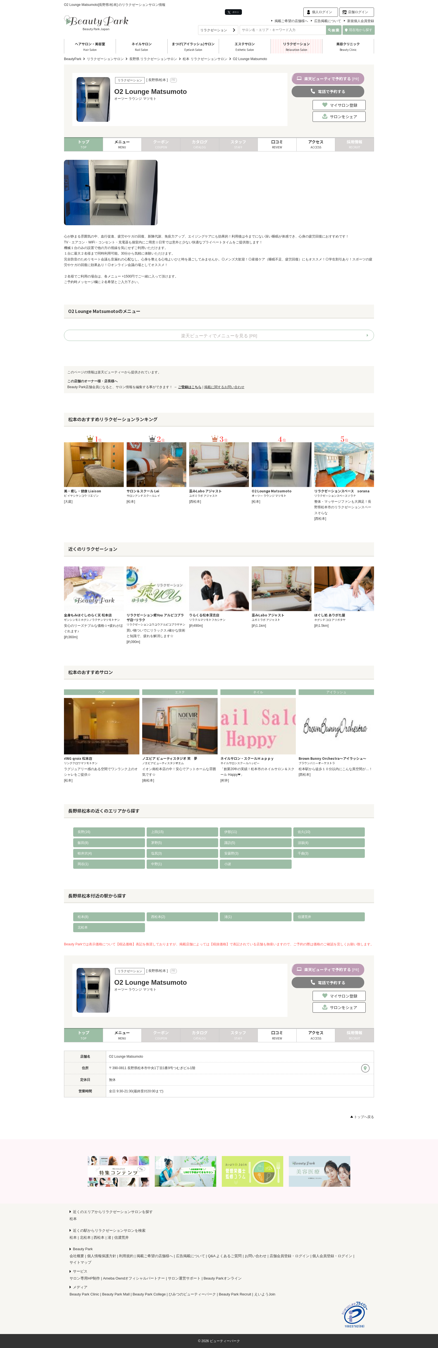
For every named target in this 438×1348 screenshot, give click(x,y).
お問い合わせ (255, 1256)
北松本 (83, 927)
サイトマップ (80, 1262)
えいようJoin (264, 1294)
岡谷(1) (83, 864)
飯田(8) (83, 843)
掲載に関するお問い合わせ (224, 387)
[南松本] (148, 780)
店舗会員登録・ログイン (290, 1256)
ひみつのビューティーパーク (192, 1294)
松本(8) (83, 917)
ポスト (233, 12)
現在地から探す (358, 30)
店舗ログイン (358, 12)
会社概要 (77, 1256)
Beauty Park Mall (116, 1294)
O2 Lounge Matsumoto (126, 1057)
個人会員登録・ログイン (332, 1256)
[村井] (224, 780)
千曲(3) (303, 853)
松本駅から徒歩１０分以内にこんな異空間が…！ (335, 769)
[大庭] (68, 502)
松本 (73, 1219)
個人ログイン (322, 12)
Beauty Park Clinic (84, 1294)
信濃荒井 (304, 917)
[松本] (131, 502)
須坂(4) (303, 843)
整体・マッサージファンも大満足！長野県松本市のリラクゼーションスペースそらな (342, 507)
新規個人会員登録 (360, 21)
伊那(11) (230, 832)
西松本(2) (158, 917)
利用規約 (126, 1256)
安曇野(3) (231, 853)
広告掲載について (327, 21)
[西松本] (195, 502)
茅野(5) (156, 843)
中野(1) (156, 864)
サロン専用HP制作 (85, 1278)
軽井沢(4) (85, 853)
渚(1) (228, 917)
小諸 (227, 864)
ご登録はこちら (189, 387)
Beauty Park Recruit (235, 1294)
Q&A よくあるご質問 (225, 1256)
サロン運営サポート (184, 1278)
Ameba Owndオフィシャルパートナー (134, 1278)
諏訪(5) (229, 843)
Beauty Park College (149, 1294)
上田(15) (157, 832)
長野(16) (84, 832)
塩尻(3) (156, 853)
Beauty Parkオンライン (223, 1278)
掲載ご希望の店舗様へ (291, 21)
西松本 (99, 1237)
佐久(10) (304, 832)
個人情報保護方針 (101, 1256)
